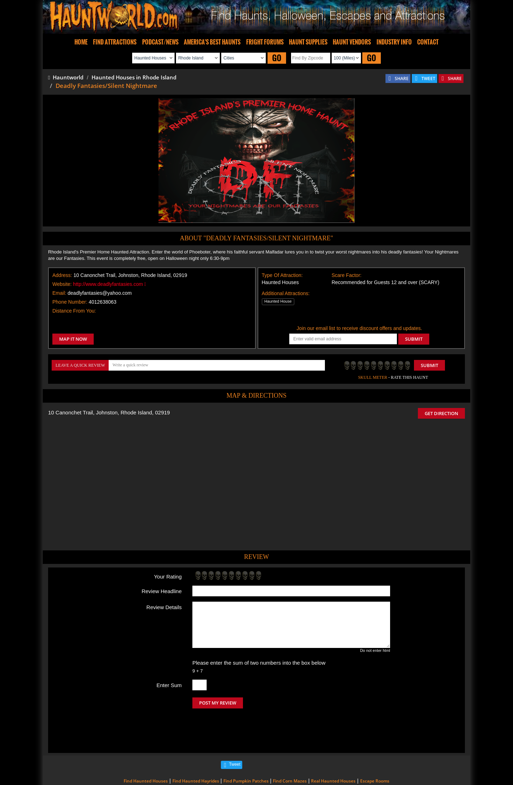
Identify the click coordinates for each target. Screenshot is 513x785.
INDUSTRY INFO (394, 42)
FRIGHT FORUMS (265, 42)
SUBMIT (414, 339)
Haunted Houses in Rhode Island (134, 77)
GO (276, 57)
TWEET (428, 78)
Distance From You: (74, 311)
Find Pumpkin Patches (246, 751)
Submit (429, 365)
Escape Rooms (374, 751)
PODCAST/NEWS (160, 42)
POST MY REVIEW (217, 703)
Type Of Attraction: (282, 275)
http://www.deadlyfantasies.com (109, 284)
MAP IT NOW (73, 339)
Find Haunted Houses (146, 751)
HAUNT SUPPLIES (308, 42)
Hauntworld (65, 77)
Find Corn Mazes (290, 751)
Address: (62, 275)
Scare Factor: (347, 275)
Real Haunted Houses (333, 751)
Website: (62, 284)
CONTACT (428, 42)
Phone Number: (69, 302)
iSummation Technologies (357, 775)
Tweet (234, 734)
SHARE (402, 78)
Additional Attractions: (286, 293)
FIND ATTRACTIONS (114, 42)
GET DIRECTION (441, 413)
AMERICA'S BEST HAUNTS (212, 42)
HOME (81, 42)
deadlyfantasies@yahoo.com (100, 293)
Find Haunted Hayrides (195, 751)
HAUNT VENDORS (352, 42)
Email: (59, 293)
